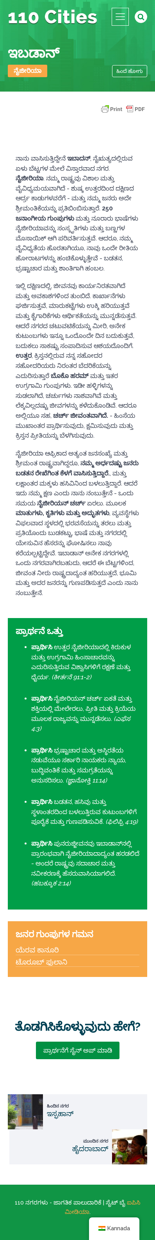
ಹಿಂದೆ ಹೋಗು (129, 71)
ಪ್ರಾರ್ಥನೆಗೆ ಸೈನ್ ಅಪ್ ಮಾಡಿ (77, 1050)
